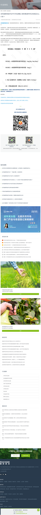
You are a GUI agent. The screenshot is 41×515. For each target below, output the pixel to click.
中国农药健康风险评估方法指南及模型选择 (11, 191)
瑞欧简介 (1, 481)
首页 (1, 10)
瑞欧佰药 (5, 506)
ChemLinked (2, 499)
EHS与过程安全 (6, 396)
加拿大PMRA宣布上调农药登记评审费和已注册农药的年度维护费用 (14, 409)
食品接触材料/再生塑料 (7, 378)
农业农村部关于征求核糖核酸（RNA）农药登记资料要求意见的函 (14, 417)
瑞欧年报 (14, 481)
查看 (20, 294)
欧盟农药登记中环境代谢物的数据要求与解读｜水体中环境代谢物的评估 (15, 349)
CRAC (18, 494)
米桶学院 (21, 494)
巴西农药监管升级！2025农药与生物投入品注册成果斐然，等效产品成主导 (18, 242)
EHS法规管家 (15, 499)
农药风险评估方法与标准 (16, 19)
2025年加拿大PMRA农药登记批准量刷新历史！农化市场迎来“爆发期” (16, 249)
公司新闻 (18, 481)
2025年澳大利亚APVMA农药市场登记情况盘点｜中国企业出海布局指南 (15, 425)
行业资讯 (4, 10)
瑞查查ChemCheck (8, 499)
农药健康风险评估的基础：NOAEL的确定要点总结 (12, 195)
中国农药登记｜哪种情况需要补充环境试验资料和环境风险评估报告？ (15, 97)
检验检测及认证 (6, 399)
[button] (38, 231)
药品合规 (5, 391)
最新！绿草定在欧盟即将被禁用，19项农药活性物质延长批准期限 (16, 254)
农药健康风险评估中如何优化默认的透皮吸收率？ (12, 183)
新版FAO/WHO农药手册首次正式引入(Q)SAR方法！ (11, 341)
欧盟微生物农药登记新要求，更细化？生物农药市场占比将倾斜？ (14, 356)
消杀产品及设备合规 (7, 383)
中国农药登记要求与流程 (5, 19)
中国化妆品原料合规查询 (32, 499)
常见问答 (10, 494)
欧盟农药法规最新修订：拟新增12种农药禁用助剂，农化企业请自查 (14, 413)
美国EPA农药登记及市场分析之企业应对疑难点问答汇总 (12, 351)
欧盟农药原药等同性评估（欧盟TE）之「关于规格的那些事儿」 (14, 359)
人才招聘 (22, 481)
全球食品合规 (5, 388)
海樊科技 (1, 506)
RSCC (7, 501)
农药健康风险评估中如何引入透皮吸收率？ (11, 175)
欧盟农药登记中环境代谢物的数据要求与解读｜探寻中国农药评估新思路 (15, 343)
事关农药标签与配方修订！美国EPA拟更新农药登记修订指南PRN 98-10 (17, 247)
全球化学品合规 (6, 375)
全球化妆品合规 (6, 386)
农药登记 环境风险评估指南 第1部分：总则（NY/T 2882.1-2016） (15, 100)
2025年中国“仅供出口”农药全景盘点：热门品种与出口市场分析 (13, 429)
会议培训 (14, 494)
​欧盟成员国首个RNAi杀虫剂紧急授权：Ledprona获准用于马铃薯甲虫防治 (15, 421)
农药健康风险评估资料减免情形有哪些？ (10, 187)
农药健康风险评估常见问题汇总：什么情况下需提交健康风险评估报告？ (17, 179)
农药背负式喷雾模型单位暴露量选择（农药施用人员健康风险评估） (16, 168)
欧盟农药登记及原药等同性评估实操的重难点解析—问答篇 (13, 346)
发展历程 (10, 481)
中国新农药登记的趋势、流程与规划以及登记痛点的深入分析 (13, 362)
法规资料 (5, 494)
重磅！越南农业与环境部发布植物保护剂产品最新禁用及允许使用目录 (17, 252)
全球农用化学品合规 (7, 380)
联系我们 (26, 481)
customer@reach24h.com (21, 513)
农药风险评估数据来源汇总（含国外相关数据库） (12, 199)
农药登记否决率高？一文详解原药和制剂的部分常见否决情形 (15, 245)
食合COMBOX (2, 501)
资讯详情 (8, 10)
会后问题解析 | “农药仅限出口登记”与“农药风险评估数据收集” (15, 203)
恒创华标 (10, 506)
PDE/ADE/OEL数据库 (23, 499)
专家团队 (5, 481)
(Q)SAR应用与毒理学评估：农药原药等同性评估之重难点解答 (13, 364)
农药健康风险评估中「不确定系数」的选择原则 (12, 172)
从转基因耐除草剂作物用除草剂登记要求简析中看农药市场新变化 (14, 354)
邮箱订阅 (15, 455)
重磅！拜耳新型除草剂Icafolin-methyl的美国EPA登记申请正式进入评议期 (17, 256)
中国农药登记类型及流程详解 (7, 103)
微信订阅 (25, 455)
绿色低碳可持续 (13, 488)
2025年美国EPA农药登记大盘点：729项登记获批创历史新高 (15, 240)
